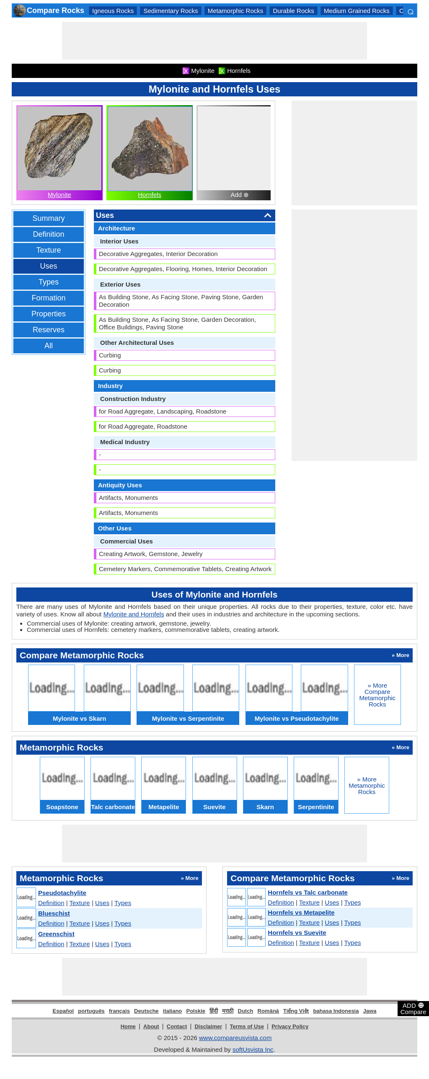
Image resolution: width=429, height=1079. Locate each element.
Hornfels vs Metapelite (301, 912)
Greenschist (56, 933)
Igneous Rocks (113, 10)
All (48, 346)
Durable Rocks (293, 10)
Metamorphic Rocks (236, 10)
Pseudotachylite (62, 892)
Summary (48, 218)
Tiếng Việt (296, 1011)
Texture (48, 250)
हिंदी (213, 1011)
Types (49, 282)
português (91, 1011)
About (151, 1026)
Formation (48, 298)
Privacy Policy (289, 1026)
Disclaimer (208, 1026)
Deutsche (146, 1011)
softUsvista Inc (253, 1049)
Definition (48, 234)
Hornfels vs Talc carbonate (308, 892)
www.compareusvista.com (235, 1037)
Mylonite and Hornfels (133, 614)
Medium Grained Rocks (357, 10)
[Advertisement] (214, 41)
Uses (48, 266)
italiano (172, 1011)
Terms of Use (247, 1026)
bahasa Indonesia (336, 1011)
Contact (177, 1026)
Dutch (245, 1011)
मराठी (227, 1011)
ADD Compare (413, 1008)
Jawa (370, 1011)
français (119, 1011)
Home (128, 1026)
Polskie (195, 1011)
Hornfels (149, 194)
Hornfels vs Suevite (297, 932)
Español (63, 1011)
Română (268, 1011)
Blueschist (54, 913)
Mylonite (59, 194)
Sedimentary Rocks (170, 10)
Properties (48, 314)
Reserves (49, 330)
